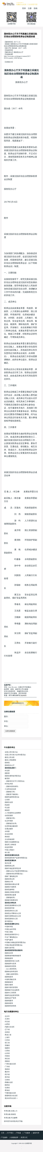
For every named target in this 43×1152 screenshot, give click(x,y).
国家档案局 (9, 1001)
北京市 (7, 1016)
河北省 (7, 1021)
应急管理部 (9, 847)
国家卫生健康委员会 (12, 842)
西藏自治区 (9, 1082)
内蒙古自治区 (9, 1027)
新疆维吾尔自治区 (11, 1095)
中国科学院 (9, 926)
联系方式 (24, 1137)
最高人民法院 (9, 757)
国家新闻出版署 (10, 895)
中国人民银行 (9, 850)
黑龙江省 (8, 1035)
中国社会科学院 (10, 929)
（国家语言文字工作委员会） (15, 781)
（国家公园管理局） (12, 974)
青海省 (7, 1090)
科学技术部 (9, 784)
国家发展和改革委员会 (13, 776)
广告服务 (27, 1133)
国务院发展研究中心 (12, 934)
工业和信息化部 (10, 789)
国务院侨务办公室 (11, 911)
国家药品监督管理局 (12, 995)
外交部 (7, 770)
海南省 (7, 1069)
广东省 (7, 1066)
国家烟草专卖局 (10, 963)
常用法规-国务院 (10, 1114)
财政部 (7, 810)
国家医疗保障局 (10, 887)
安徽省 (7, 1045)
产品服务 (4, 1137)
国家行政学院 (9, 948)
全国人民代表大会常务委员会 (15, 755)
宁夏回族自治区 (10, 1093)
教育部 (7, 778)
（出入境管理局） (11, 969)
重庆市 (7, 1072)
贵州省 (7, 1077)
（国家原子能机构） (12, 794)
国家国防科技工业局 (12, 961)
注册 (30, 8)
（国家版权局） (10, 897)
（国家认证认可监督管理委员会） (17, 871)
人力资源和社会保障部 (13, 813)
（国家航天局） (10, 792)
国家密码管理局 (10, 1006)
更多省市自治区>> (11, 1098)
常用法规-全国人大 (10, 1111)
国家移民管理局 (10, 966)
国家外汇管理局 (10, 993)
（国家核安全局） (11, 823)
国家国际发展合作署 (12, 884)
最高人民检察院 (10, 760)
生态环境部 (9, 821)
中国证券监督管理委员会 (13, 945)
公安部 (7, 800)
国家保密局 (9, 1003)
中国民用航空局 (10, 979)
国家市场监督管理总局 (13, 868)
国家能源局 (9, 958)
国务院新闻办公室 (11, 919)
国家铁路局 (9, 977)
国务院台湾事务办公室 (13, 913)
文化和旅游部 (9, 839)
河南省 (7, 1056)
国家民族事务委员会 (12, 797)
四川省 (7, 1074)
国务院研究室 (9, 908)
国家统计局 (9, 882)
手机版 (18, 1133)
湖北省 (7, 1058)
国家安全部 (9, 802)
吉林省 (7, 1032)
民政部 (7, 805)
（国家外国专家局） (12, 786)
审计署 (7, 852)
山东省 (7, 1053)
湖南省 (7, 1061)
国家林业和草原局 (11, 971)
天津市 (7, 1019)
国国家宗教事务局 (11, 900)
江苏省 (7, 1040)
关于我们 (10, 1133)
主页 (2, 1133)
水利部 (7, 831)
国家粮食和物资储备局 (13, 956)
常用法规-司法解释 (10, 1118)
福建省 (7, 1048)
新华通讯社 (9, 921)
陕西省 (7, 1085)
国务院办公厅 (21, 82)
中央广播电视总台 (11, 937)
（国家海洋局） (10, 818)
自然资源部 (9, 815)
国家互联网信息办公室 (13, 916)
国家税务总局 (9, 866)
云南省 (7, 1080)
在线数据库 (14, 1137)
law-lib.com (13, 687)
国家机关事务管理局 (12, 892)
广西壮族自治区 (10, 1064)
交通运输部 (9, 829)
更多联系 (23, 695)
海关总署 (8, 863)
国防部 (7, 773)
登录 (24, 8)
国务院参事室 (9, 889)
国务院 (7, 763)
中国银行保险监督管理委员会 (15, 942)
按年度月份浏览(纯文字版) (13, 1121)
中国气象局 (9, 940)
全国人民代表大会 (11, 752)
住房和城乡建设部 (11, 826)
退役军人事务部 (10, 844)
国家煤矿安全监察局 (12, 990)
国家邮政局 (9, 982)
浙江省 (7, 1043)
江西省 (7, 1051)
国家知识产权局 (10, 998)
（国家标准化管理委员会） (14, 874)
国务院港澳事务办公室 (13, 905)
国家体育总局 (9, 879)
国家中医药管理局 (11, 987)
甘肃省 (7, 1088)
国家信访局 (9, 953)
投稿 (35, 8)
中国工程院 (9, 932)
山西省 (7, 1024)
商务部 (7, 837)
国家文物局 (9, 985)
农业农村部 (9, 834)
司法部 (7, 807)
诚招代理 (36, 1133)
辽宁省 (7, 1029)
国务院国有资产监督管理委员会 (16, 858)
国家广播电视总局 (11, 876)
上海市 (7, 1037)
